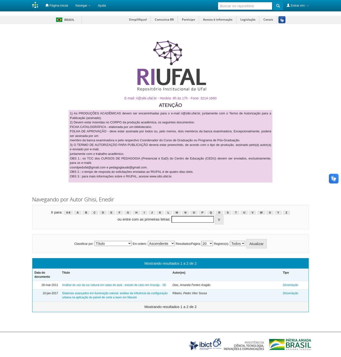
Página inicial (56, 5)
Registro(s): (221, 244)
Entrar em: (298, 5)
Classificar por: (83, 244)
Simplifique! (138, 19)
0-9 (68, 212)
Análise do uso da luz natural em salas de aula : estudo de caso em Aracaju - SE (114, 285)
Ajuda (102, 5)
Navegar (83, 5)
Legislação (247, 19)
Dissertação (290, 285)
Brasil (64, 20)
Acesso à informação (217, 19)
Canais (268, 19)
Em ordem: (140, 244)
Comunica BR (164, 19)
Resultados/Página (188, 244)
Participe (188, 19)
